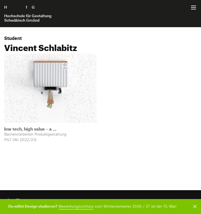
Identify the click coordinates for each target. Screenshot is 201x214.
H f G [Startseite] (27, 13)
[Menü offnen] (193, 7)
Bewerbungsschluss (76, 206)
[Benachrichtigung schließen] (194, 206)
